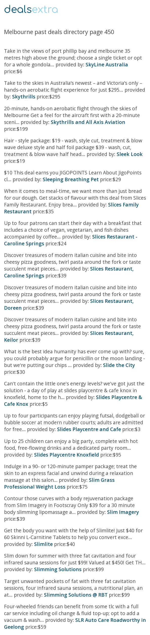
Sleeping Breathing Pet (71, 179)
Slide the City (119, 365)
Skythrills (23, 96)
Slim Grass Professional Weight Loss (59, 483)
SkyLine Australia (107, 64)
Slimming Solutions (58, 569)
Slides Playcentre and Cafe (89, 429)
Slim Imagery (123, 512)
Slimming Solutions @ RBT (76, 594)
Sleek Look (130, 154)
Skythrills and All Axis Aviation (88, 122)
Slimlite (43, 544)
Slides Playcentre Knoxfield (66, 454)
